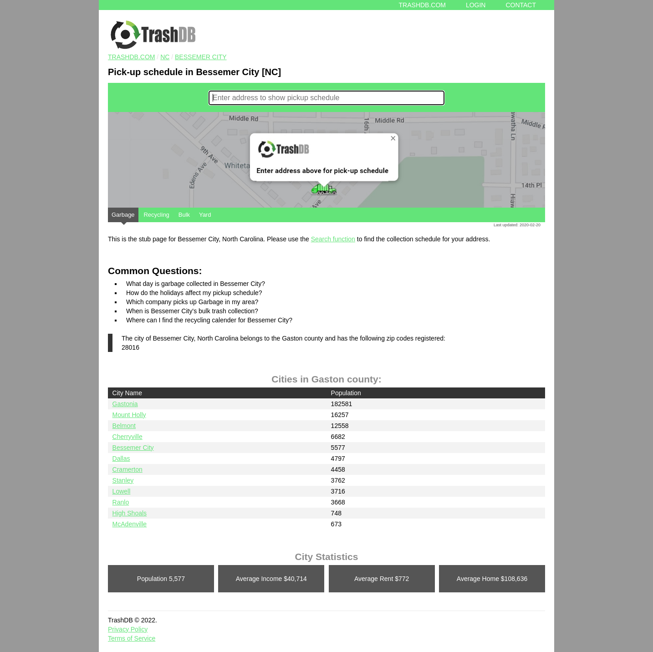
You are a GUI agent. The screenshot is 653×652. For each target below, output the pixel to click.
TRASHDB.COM (131, 57)
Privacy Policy (128, 629)
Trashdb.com (422, 5)
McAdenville (129, 524)
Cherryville (127, 436)
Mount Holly (129, 414)
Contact (520, 5)
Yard (205, 214)
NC (164, 57)
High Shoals (129, 513)
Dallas (121, 458)
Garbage (123, 216)
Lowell (121, 491)
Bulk (184, 214)
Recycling (156, 214)
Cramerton (127, 469)
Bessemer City (201, 57)
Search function (333, 239)
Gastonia (125, 404)
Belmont (124, 425)
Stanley (123, 480)
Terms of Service (131, 638)
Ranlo (120, 502)
